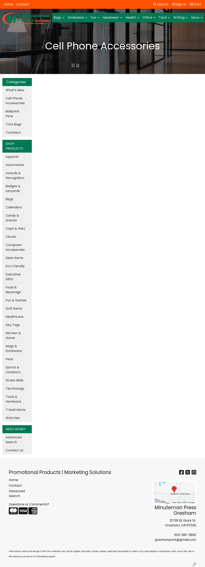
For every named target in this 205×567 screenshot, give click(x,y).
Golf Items (14, 308)
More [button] (195, 17)
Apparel (12, 156)
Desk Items (14, 258)
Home (8, 4)
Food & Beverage (13, 289)
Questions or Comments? (29, 504)
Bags (9, 199)
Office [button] (147, 17)
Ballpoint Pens (12, 113)
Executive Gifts (13, 276)
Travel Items (15, 409)
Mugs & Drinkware (14, 348)
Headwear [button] (111, 17)
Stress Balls (14, 380)
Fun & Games (16, 300)
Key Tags (13, 325)
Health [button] (131, 17)
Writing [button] (179, 17)
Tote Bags (13, 124)
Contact (22, 4)
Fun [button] (93, 17)
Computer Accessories (15, 247)
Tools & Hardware (13, 399)
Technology (15, 388)
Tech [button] (163, 17)
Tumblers (13, 132)
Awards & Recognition (15, 175)
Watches (13, 418)
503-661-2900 (185, 535)
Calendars (14, 207)
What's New (15, 90)
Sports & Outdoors (13, 369)
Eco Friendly (15, 266)
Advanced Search (14, 439)
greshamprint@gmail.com (175, 539)
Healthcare (14, 316)
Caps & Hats (15, 228)
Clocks (11, 236)
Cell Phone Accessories (15, 100)
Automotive (15, 165)
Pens (9, 359)
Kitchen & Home (13, 335)
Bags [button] (57, 17)
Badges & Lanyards (13, 188)
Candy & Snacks (12, 218)
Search (160, 4)
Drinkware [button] (76, 17)
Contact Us (14, 450)
